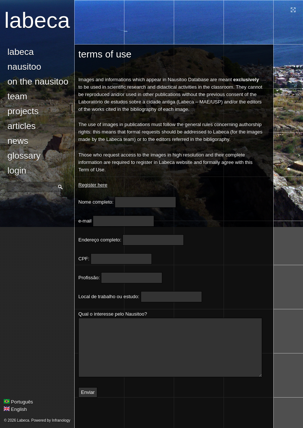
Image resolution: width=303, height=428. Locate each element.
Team (17, 96)
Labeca (37, 20)
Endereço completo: (99, 240)
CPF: (83, 258)
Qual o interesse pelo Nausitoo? (112, 314)
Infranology (61, 420)
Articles (21, 126)
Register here (92, 185)
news (17, 141)
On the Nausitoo (37, 81)
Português (18, 402)
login (16, 170)
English (15, 409)
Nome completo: (96, 202)
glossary (23, 156)
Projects (23, 111)
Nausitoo (24, 67)
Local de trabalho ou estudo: (108, 296)
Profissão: (89, 277)
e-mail (84, 221)
